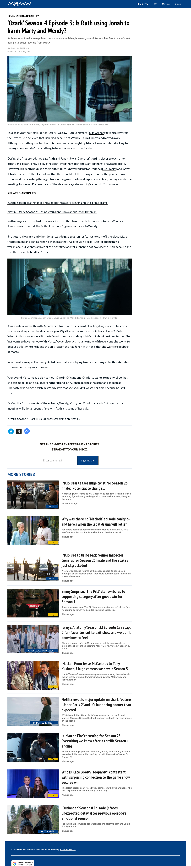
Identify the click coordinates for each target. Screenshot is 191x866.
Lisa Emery (109, 169)
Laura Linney (89, 138)
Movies (165, 4)
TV (155, 4)
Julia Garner (96, 132)
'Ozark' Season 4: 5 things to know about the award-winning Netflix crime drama (57, 202)
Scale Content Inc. (68, 849)
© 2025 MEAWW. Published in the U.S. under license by (35, 849)
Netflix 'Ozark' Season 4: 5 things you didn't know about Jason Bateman (52, 212)
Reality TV (142, 4)
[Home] (19, 4)
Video (178, 4)
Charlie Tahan (17, 174)
